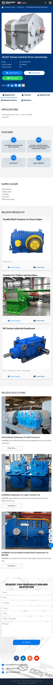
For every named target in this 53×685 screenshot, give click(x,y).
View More (39, 267)
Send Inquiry (12, 73)
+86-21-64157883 (10, 667)
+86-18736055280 (11, 671)
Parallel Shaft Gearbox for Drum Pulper (22, 219)
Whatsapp (12, 78)
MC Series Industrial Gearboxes (19, 328)
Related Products (9, 100)
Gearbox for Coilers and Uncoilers (20, 275)
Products (20, 7)
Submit (26, 641)
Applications (9, 95)
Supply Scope (44, 95)
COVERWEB (32, 682)
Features (26, 95)
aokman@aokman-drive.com (14, 664)
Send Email (34, 73)
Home (13, 7)
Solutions (26, 100)
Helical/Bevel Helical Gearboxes (36, 7)
